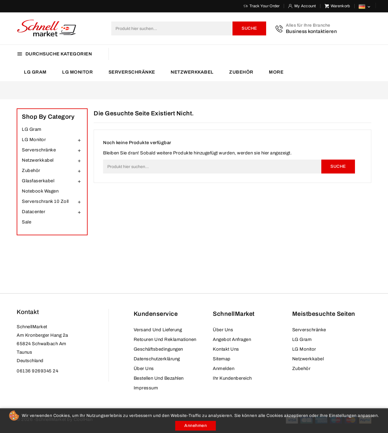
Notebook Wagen (40, 191)
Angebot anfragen (232, 339)
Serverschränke (132, 72)
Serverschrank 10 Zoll (45, 201)
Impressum (146, 387)
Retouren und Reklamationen (165, 339)
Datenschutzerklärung (157, 358)
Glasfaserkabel (38, 180)
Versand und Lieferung (158, 329)
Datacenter (33, 211)
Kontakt (28, 312)
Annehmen (195, 425)
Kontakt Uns (226, 349)
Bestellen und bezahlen (159, 378)
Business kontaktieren (311, 31)
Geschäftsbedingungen (158, 349)
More (276, 72)
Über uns (144, 368)
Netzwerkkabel (192, 72)
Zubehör (241, 72)
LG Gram (35, 72)
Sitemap (222, 358)
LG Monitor (77, 72)
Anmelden (223, 368)
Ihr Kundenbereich (232, 378)
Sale (26, 222)
